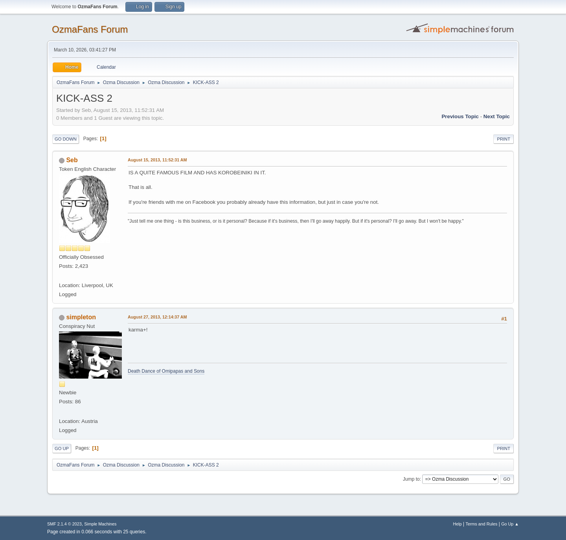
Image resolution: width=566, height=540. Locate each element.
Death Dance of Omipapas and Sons (166, 371)
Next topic (496, 116)
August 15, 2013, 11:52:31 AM (157, 159)
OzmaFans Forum (90, 29)
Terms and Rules (482, 524)
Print (503, 139)
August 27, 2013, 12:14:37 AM (157, 317)
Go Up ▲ (510, 524)
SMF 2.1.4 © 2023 (64, 524)
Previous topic (460, 116)
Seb (71, 160)
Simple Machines (100, 524)
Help (457, 524)
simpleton (81, 317)
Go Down (66, 139)
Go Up (62, 448)
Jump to (411, 479)
